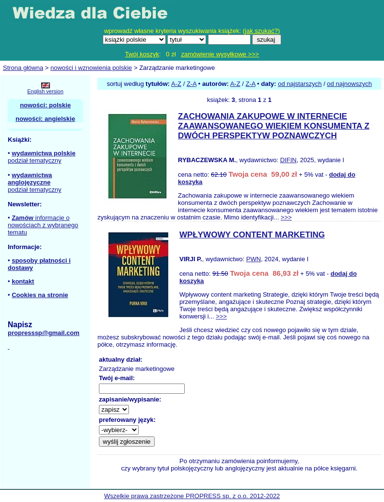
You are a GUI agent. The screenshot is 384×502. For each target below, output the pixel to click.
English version (45, 91)
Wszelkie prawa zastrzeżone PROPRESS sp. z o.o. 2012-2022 (192, 496)
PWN (253, 259)
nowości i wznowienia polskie (91, 67)
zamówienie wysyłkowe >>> (220, 54)
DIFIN (288, 160)
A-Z (176, 83)
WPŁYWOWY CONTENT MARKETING (252, 234)
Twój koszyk (142, 54)
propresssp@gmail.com (44, 332)
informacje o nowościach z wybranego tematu (43, 225)
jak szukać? (261, 30)
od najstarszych (299, 83)
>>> (286, 217)
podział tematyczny (35, 160)
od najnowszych (349, 83)
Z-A (191, 83)
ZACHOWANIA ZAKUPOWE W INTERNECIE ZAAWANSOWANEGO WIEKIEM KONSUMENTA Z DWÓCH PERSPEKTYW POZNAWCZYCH (273, 126)
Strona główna (23, 67)
